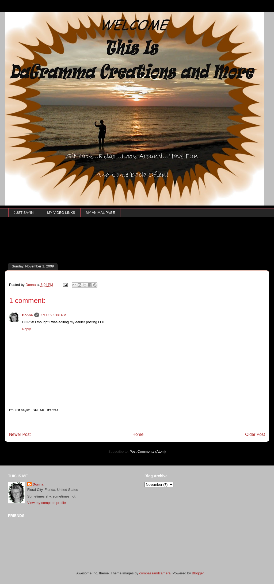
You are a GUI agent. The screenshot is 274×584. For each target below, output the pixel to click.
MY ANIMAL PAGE (100, 213)
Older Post (255, 434)
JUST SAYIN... (25, 213)
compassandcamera (154, 573)
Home (138, 434)
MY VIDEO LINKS (61, 213)
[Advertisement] (102, 247)
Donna (27, 315)
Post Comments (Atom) (148, 451)
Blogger (198, 573)
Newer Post (20, 434)
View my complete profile (46, 503)
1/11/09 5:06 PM (53, 315)
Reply (26, 329)
